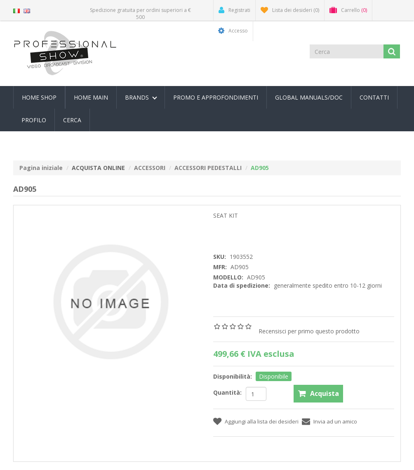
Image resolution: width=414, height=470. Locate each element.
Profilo (33, 120)
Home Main (91, 97)
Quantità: (227, 392)
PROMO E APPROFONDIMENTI (215, 97)
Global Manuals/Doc (309, 97)
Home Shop (39, 97)
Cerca (72, 120)
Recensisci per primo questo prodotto (309, 331)
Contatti (374, 97)
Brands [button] (141, 97)
